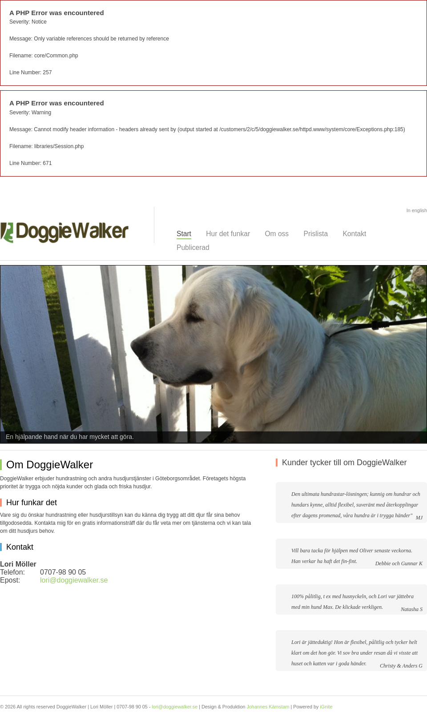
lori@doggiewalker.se (74, 580)
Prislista (316, 233)
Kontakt (354, 233)
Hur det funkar (228, 233)
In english (417, 210)
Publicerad (193, 247)
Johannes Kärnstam (267, 706)
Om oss (277, 233)
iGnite (326, 706)
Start (184, 233)
